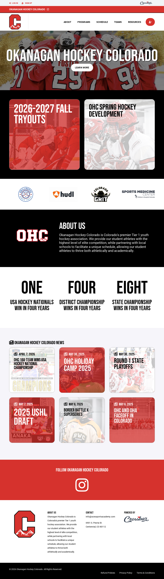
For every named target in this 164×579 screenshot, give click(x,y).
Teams (118, 21)
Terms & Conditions (146, 572)
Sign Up (27, 3)
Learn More (82, 67)
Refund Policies (108, 572)
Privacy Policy (125, 572)
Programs (83, 21)
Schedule (102, 21)
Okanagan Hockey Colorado (27, 9)
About (67, 21)
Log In (13, 3)
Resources (134, 21)
